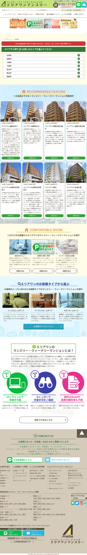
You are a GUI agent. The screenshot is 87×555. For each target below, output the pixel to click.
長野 (6, 514)
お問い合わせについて (56, 488)
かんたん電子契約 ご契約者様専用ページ (73, 10)
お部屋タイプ (4, 478)
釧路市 (43, 76)
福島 (24, 504)
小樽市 (43, 62)
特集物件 (3, 481)
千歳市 (43, 66)
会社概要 (71, 488)
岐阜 (10, 520)
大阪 (34, 498)
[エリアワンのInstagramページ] (81, 503)
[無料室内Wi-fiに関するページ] (69, 23)
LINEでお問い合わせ (11, 533)
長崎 (48, 514)
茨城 (30, 509)
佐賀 (43, 514)
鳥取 (34, 504)
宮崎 (57, 514)
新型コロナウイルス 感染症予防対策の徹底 (75, 474)
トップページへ (10, 14)
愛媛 (43, 509)
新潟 (1, 514)
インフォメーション (74, 483)
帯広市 (43, 73)
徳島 (39, 509)
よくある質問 (66, 14)
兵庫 (39, 498)
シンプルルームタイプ (20, 473)
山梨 (10, 514)
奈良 (53, 498)
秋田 (6, 504)
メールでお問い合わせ (33, 533)
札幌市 (43, 55)
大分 (53, 514)
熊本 (39, 514)
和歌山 (58, 498)
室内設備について (53, 14)
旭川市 (43, 69)
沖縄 (34, 520)
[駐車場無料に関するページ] (35, 23)
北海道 (2, 498)
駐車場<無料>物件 (35, 473)
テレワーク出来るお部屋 (37, 476)
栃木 (26, 509)
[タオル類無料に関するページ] (52, 23)
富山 (15, 514)
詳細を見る (11, 158)
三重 (15, 520)
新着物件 (3, 483)
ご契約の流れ (39, 14)
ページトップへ (82, 433)
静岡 (6, 520)
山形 (15, 504)
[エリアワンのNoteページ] (85, 503)
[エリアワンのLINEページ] (72, 503)
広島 (48, 504)
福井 (24, 514)
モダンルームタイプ (19, 481)
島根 (39, 504)
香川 (34, 509)
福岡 (34, 514)
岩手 (10, 504)
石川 (19, 514)
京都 (43, 498)
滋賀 (48, 498)
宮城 (19, 504)
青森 (1, 504)
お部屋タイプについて (43, 326)
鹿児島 (62, 514)
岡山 (43, 504)
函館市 (43, 59)
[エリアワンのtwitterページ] (77, 503)
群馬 (21, 509)
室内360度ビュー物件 (36, 471)
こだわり (3, 486)
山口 (53, 504)
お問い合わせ (79, 14)
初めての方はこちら (25, 14)
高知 (48, 509)
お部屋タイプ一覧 (18, 471)
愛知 (1, 520)
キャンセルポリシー (74, 485)
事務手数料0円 (72, 471)
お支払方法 (52, 481)
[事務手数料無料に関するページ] (18, 23)
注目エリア (3, 475)
